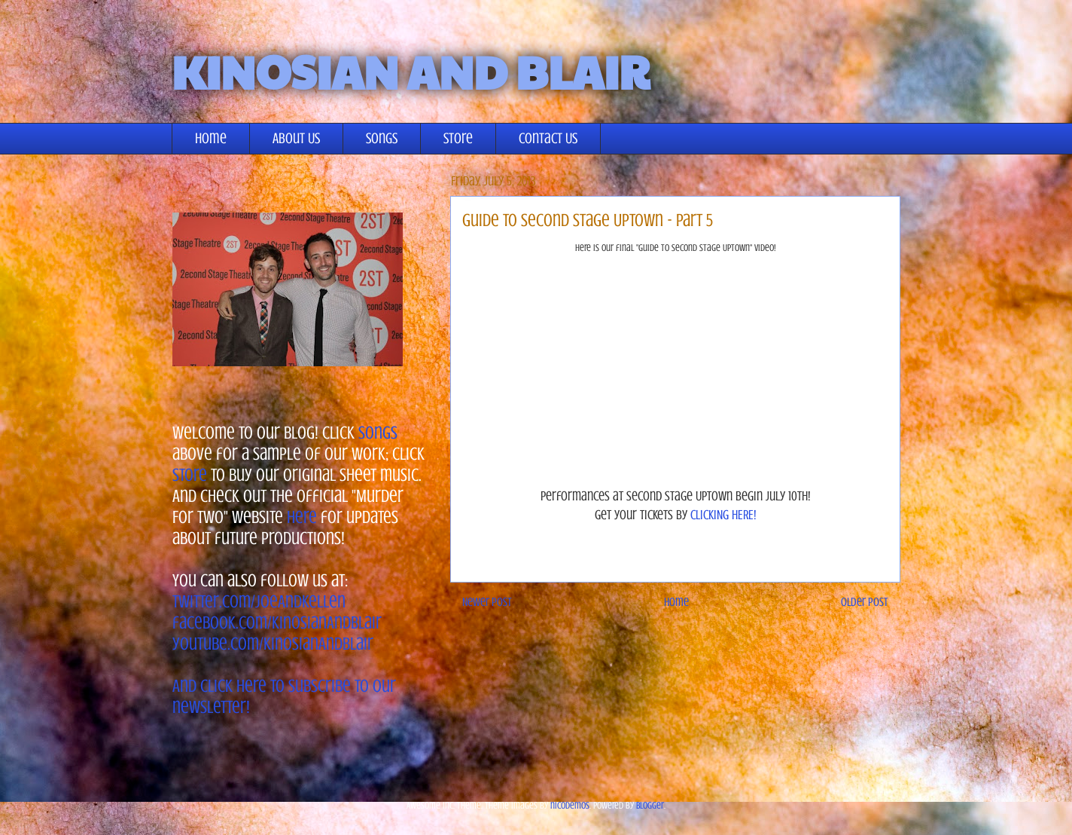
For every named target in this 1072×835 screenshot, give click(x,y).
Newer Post (487, 602)
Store (458, 138)
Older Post (864, 602)
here (302, 517)
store (189, 475)
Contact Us (548, 138)
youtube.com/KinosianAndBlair (272, 644)
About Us (296, 138)
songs (377, 433)
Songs (381, 138)
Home (211, 138)
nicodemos (569, 805)
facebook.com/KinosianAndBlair (277, 623)
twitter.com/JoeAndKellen (259, 602)
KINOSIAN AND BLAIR (411, 70)
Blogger (650, 805)
